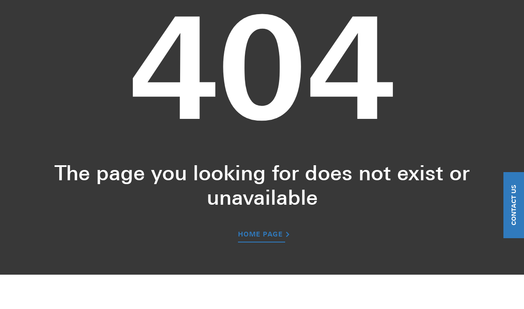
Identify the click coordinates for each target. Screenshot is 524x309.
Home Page (260, 235)
